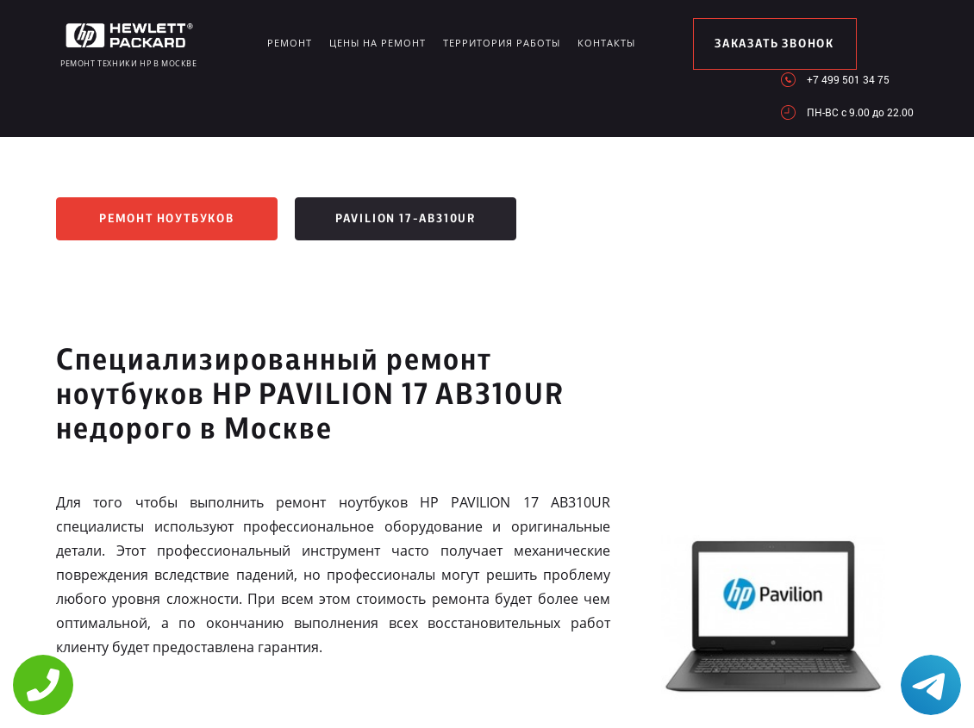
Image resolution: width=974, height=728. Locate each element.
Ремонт (289, 42)
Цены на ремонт (377, 42)
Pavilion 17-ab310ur (405, 219)
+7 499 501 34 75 (848, 79)
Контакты (606, 42)
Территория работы (501, 42)
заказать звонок (774, 44)
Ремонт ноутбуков (166, 219)
